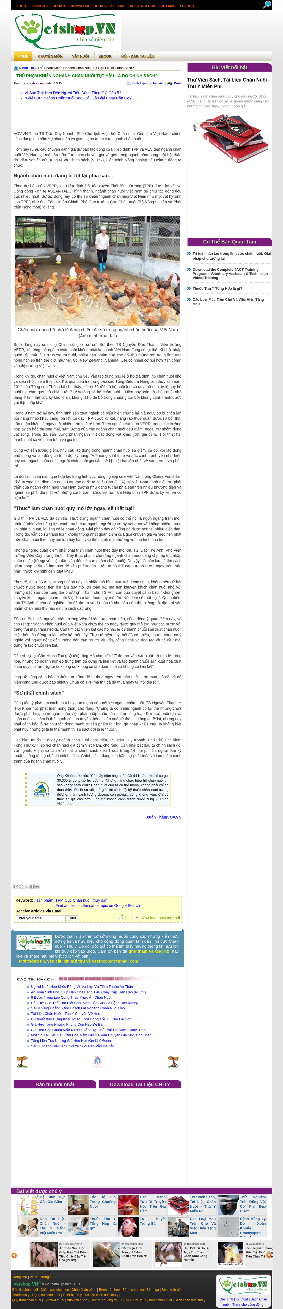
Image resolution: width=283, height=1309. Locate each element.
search (187, 6)
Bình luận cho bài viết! (148, 83)
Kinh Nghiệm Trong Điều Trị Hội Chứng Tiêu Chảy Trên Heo (260, 1252)
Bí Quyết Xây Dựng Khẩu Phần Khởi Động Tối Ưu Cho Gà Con (81, 1019)
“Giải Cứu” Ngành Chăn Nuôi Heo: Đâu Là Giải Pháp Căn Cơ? (78, 98)
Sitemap (168, 6)
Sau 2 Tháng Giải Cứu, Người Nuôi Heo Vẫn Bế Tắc (72, 1046)
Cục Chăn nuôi (77, 900)
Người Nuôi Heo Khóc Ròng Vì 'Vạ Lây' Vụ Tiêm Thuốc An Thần (82, 987)
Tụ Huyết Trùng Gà (153, 1221)
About (22, 6)
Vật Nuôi (80, 56)
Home (23, 56)
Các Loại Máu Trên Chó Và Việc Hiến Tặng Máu (203, 1226)
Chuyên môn (50, 56)
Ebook (105, 56)
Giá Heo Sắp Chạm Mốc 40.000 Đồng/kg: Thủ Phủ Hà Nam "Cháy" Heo (88, 1030)
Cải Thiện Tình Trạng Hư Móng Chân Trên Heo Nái (135, 1251)
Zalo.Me (117, 6)
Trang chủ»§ (16, 68)
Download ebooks (88, 6)
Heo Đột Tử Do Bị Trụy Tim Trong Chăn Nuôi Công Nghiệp (196, 1253)
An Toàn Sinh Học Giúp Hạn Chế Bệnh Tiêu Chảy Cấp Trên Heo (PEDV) (88, 992)
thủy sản (99, 900)
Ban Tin (28, 68)
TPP (58, 900)
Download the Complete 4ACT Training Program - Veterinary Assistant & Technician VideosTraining (230, 273)
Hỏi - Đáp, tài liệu (137, 56)
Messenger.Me (142, 6)
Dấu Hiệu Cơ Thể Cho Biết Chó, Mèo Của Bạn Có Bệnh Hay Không (84, 1003)
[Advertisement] (196, 31)
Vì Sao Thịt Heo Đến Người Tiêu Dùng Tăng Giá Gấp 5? (73, 93)
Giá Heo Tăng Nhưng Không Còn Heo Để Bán (68, 1024)
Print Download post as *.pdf (149, 918)
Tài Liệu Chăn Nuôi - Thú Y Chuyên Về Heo (65, 1014)
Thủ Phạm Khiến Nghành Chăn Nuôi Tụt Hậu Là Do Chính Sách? (87, 76)
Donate (59, 6)
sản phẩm (44, 900)
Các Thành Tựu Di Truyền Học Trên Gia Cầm (153, 1204)
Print (177, 83)
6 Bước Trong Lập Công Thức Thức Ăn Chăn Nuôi (71, 997)
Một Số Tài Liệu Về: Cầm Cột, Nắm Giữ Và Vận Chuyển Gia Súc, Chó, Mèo (91, 1035)
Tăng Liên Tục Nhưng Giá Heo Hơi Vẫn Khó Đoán (71, 1041)
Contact (40, 6)
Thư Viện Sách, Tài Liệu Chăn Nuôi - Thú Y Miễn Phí (203, 1204)
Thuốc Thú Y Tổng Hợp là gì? (217, 288)
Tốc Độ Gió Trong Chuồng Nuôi (103, 1201)
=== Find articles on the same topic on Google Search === (98, 905)
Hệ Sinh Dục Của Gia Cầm (53, 1199)
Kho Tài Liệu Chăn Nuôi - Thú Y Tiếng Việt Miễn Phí (53, 1226)
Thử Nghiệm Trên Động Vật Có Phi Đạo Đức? (253, 1204)
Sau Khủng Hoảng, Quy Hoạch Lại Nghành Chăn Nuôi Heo (78, 1008)
